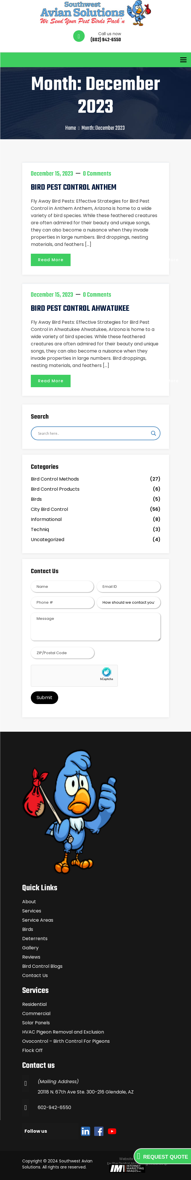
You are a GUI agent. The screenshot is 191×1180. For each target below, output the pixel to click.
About (29, 901)
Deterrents (35, 938)
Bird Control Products (55, 489)
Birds (36, 499)
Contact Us (35, 975)
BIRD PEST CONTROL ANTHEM (73, 187)
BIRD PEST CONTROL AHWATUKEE (80, 308)
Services (31, 911)
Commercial (36, 1013)
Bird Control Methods (55, 479)
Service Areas (37, 920)
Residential (34, 1004)
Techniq (40, 529)
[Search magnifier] (154, 433)
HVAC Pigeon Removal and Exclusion (63, 1032)
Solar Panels (36, 1022)
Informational (46, 519)
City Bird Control (49, 509)
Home (70, 128)
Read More (50, 260)
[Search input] (93, 433)
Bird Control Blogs (42, 966)
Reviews (31, 957)
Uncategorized (47, 539)
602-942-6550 (54, 1107)
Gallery (30, 947)
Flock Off (32, 1050)
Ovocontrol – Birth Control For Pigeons (66, 1041)
